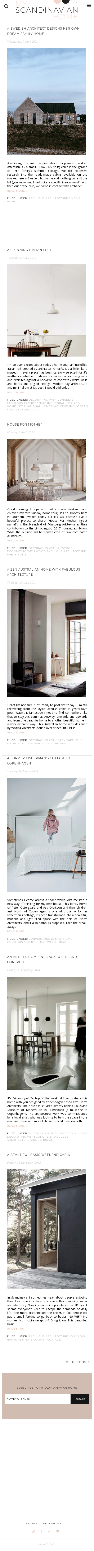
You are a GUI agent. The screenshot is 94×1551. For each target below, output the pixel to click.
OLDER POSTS (78, 1362)
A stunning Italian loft (29, 250)
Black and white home (47, 1133)
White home (17, 554)
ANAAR (50, 1544)
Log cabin (77, 1336)
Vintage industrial (22, 409)
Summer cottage (47, 1339)
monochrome (41, 1139)
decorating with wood (26, 551)
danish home (61, 938)
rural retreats (19, 1339)
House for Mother (25, 424)
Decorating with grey (47, 740)
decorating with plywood (51, 548)
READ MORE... (17, 190)
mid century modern (70, 406)
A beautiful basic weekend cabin (38, 1155)
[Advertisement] (47, 1470)
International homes (35, 406)
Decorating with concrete (51, 399)
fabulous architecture (48, 198)
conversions (39, 938)
